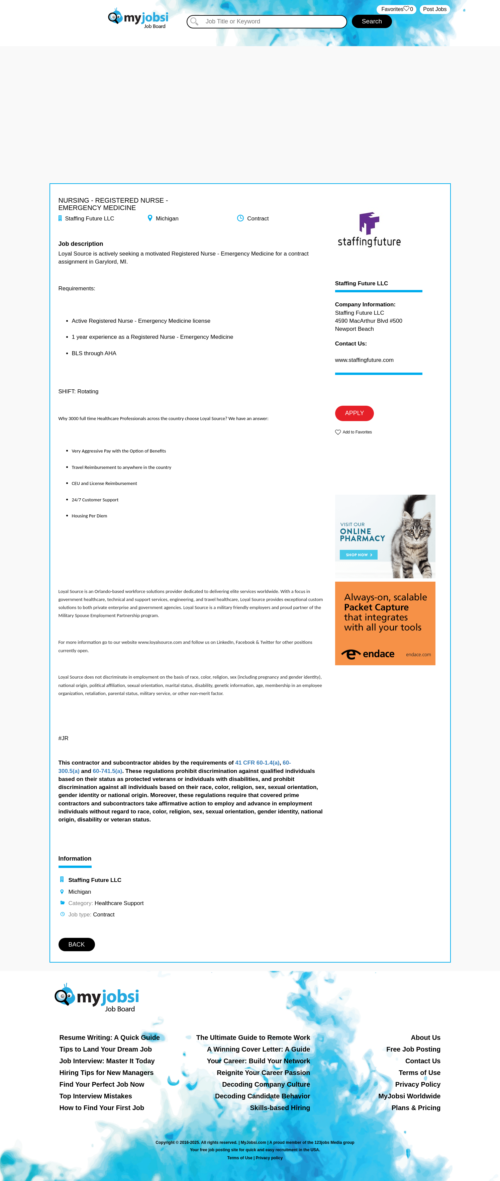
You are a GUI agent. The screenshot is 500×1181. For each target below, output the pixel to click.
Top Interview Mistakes (96, 1096)
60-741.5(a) (107, 771)
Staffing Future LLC (361, 284)
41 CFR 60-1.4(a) (257, 763)
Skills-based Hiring (280, 1107)
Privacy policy (269, 1158)
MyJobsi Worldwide (409, 1096)
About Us (426, 1037)
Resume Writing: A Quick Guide (110, 1037)
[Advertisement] (250, 93)
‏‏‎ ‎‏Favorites (396, 9)
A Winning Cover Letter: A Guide (258, 1049)
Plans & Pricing (416, 1107)
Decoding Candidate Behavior (262, 1096)
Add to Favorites (357, 432)
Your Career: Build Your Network (258, 1061)
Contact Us (423, 1061)
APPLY (354, 413)
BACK (77, 944)
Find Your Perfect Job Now (102, 1084)
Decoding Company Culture (266, 1084)
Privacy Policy (418, 1084)
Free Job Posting (413, 1049)
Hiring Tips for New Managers (107, 1072)
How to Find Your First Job (102, 1107)
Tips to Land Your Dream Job (106, 1049)
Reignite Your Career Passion (263, 1072)
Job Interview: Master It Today (107, 1061)
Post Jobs (434, 9)
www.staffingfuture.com (364, 360)
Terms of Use (419, 1072)
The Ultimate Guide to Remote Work (253, 1037)
